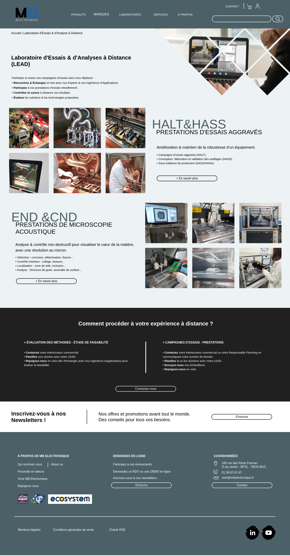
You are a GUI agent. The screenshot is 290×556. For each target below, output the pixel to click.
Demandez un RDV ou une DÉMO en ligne (142, 471)
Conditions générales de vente (73, 529)
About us (57, 464)
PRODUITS (78, 14)
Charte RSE (117, 529)
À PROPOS (185, 14)
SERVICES (161, 14)
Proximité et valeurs (31, 471)
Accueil (16, 33)
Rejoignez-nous (28, 486)
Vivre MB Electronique (33, 478)
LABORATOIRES (130, 14)
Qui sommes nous (30, 464)
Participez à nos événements (132, 464)
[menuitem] (257, 6)
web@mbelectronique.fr (238, 477)
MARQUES (101, 14)
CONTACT (232, 6)
